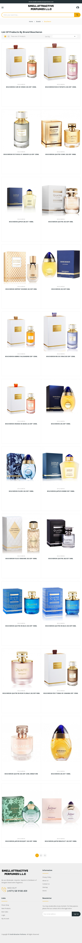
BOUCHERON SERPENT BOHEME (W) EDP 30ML (21, 289)
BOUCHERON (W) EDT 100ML (61, 774)
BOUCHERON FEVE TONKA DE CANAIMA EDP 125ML (60, 693)
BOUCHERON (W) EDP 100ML (60, 424)
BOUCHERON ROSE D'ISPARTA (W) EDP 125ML (60, 87)
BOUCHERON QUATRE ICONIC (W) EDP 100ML (60, 154)
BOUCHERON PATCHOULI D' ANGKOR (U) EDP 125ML (21, 154)
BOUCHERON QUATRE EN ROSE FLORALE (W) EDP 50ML (21, 693)
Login (3, 915)
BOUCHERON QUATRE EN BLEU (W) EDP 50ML (60, 626)
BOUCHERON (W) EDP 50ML (60, 289)
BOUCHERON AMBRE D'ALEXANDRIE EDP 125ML (21, 356)
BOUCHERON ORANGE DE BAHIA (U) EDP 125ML (21, 424)
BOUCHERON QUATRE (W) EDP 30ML (60, 222)
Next (45, 855)
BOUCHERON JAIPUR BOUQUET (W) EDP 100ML (21, 841)
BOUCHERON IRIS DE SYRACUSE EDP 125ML (60, 356)
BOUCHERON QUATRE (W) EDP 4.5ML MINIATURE (21, 774)
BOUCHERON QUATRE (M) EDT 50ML (60, 558)
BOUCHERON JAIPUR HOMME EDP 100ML (61, 491)
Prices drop (5, 905)
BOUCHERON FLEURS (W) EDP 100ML (21, 491)
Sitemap (45, 887)
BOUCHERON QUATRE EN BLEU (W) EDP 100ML (21, 626)
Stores (44, 891)
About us (45, 880)
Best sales (4, 912)
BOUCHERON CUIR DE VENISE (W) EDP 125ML (21, 87)
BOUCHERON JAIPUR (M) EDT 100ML (21, 222)
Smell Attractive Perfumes (18, 934)
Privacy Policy (46, 877)
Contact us (46, 884)
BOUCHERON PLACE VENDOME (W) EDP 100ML (21, 558)
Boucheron (21, 84)
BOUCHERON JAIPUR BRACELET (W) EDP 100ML (61, 841)
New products (6, 908)
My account (5, 918)
